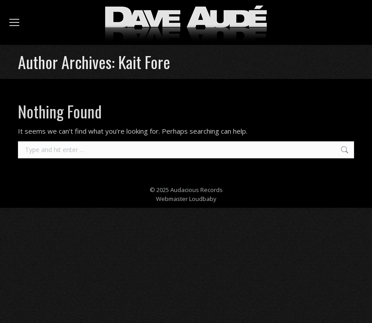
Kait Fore (144, 62)
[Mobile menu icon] (14, 22)
